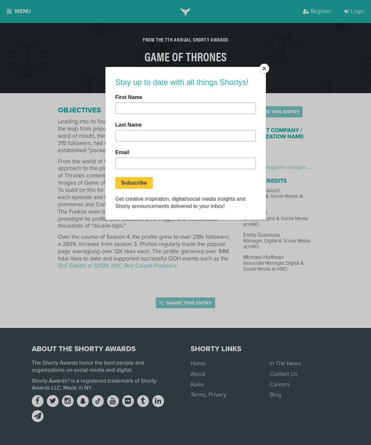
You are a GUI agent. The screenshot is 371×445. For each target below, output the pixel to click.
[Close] (264, 68)
